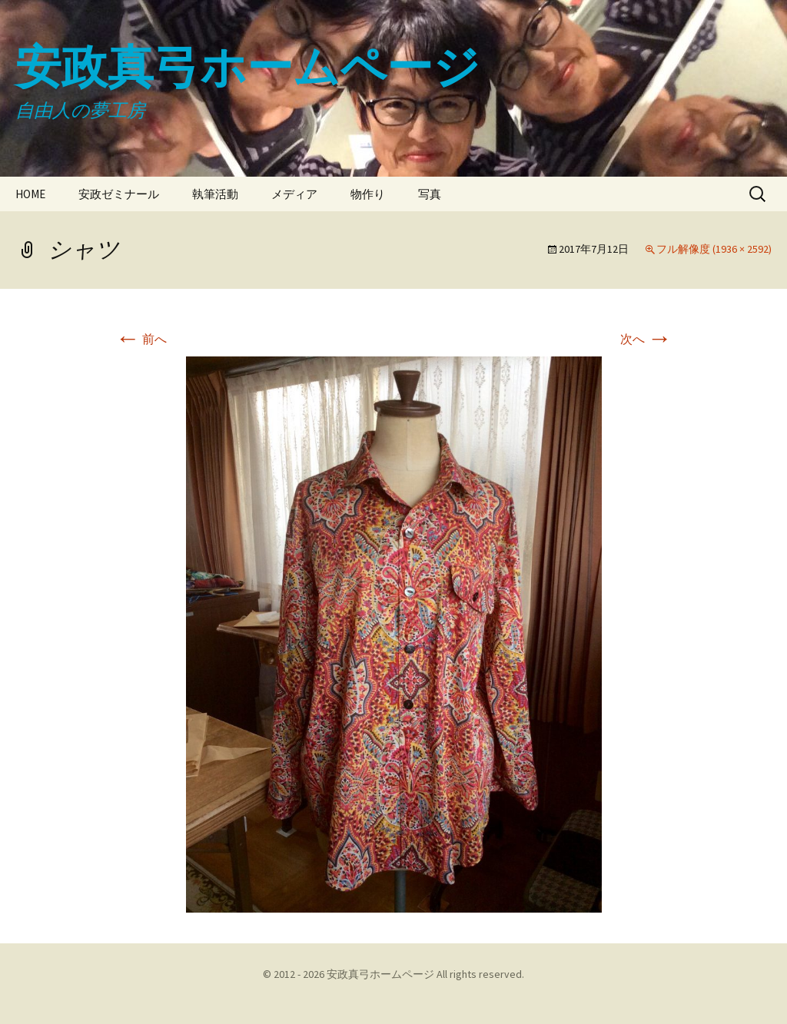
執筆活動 (215, 194)
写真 (429, 194)
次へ (646, 338)
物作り (367, 194)
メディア (294, 194)
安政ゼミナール (118, 194)
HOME (30, 194)
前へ (141, 338)
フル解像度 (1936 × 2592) (714, 249)
